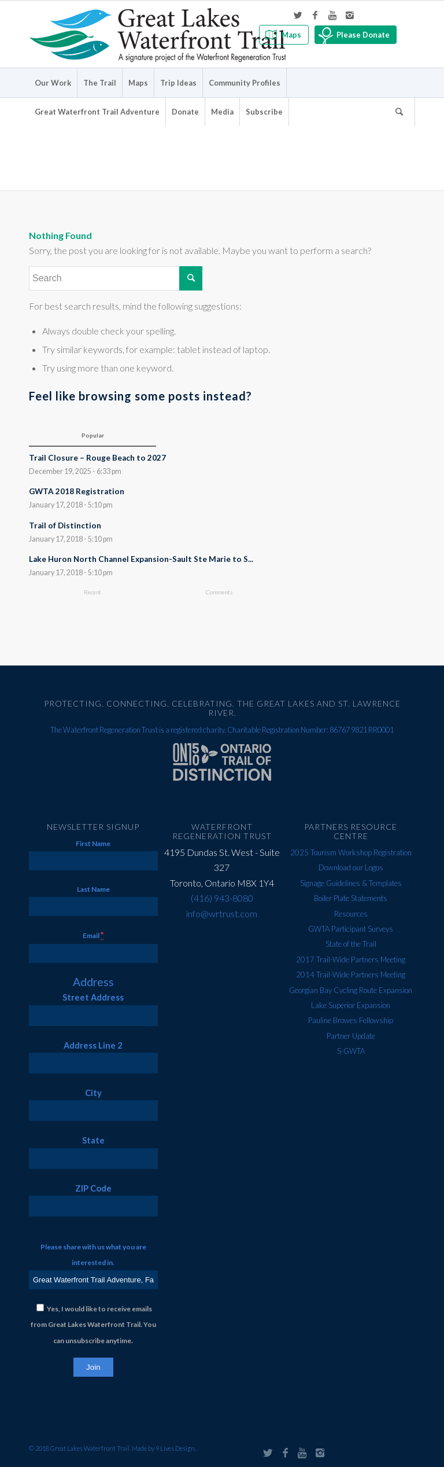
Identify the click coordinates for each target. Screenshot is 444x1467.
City (93, 1092)
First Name (93, 843)
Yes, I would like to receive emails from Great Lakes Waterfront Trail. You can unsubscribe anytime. (93, 1324)
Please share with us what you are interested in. (93, 1254)
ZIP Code (93, 1188)
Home (356, 144)
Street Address (93, 997)
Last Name (93, 889)
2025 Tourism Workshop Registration (351, 852)
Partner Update (351, 1035)
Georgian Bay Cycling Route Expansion (350, 990)
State (93, 1140)
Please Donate (363, 34)
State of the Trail (350, 943)
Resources (351, 913)
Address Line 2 (93, 1045)
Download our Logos (351, 867)
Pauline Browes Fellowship (350, 1020)
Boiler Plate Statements (350, 898)
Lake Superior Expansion (350, 1005)
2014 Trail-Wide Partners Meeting (350, 974)
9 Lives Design (175, 1448)
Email (93, 935)
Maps (291, 34)
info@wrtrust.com (221, 913)
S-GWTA (351, 1051)
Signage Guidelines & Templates (351, 883)
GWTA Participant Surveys (350, 928)
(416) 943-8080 (222, 897)
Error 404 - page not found (135, 142)
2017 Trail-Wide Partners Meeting (350, 959)
